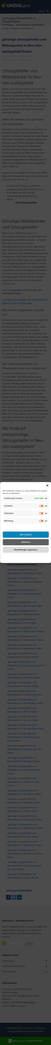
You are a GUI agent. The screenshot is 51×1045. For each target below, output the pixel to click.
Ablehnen (25, 542)
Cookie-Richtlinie (7, 557)
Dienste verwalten (25, 527)
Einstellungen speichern (25, 549)
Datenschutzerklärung (24, 555)
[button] (47, 485)
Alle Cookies (26, 534)
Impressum (43, 555)
